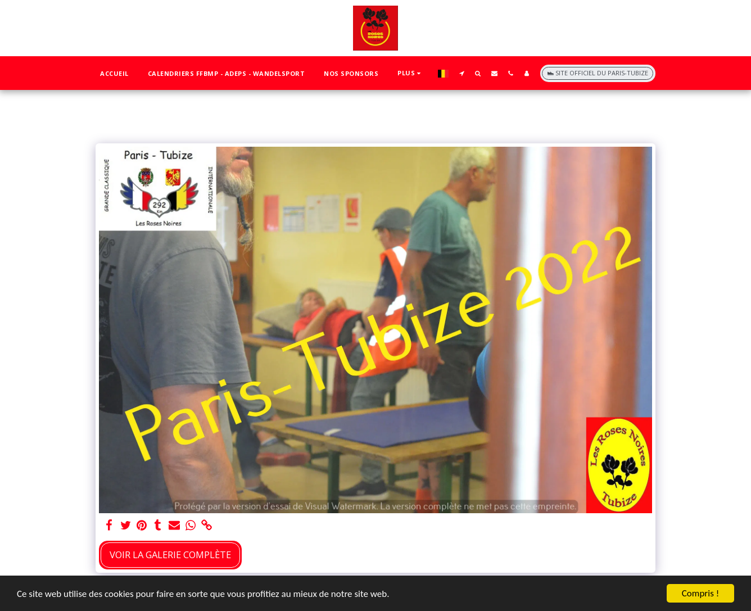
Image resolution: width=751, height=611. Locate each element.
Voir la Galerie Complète (170, 554)
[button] (461, 73)
